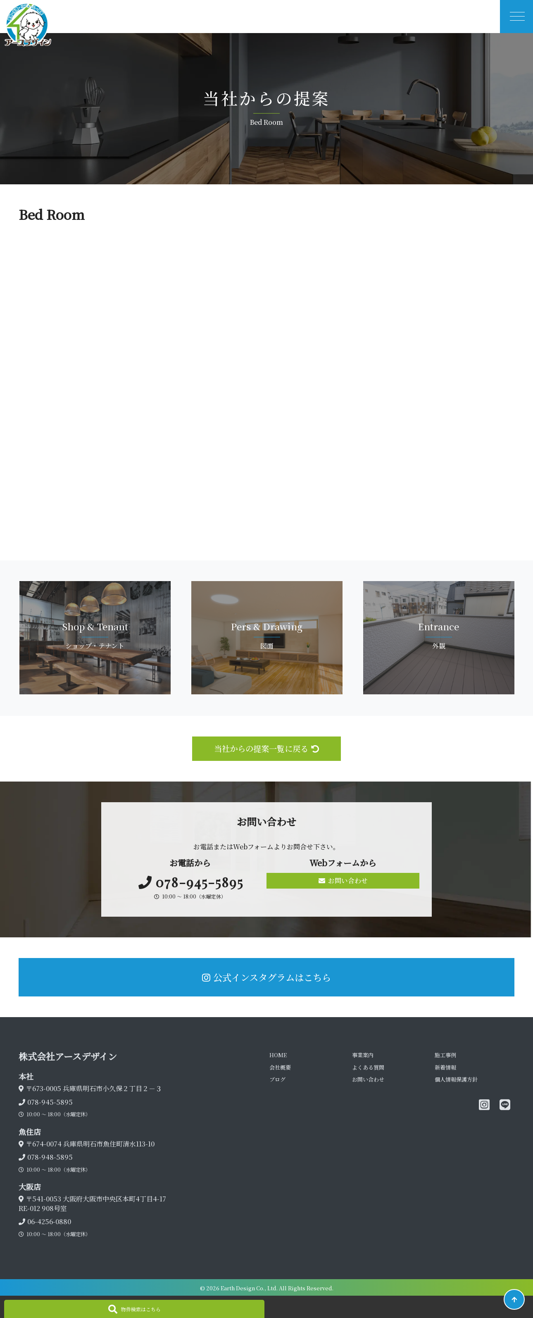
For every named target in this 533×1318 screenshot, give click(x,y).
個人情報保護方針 (456, 1079)
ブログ (277, 1079)
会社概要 (280, 1067)
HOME (278, 1055)
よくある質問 (368, 1067)
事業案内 (363, 1055)
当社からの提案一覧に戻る (266, 748)
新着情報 (445, 1067)
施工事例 (445, 1055)
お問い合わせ (343, 880)
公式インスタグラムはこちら (266, 977)
